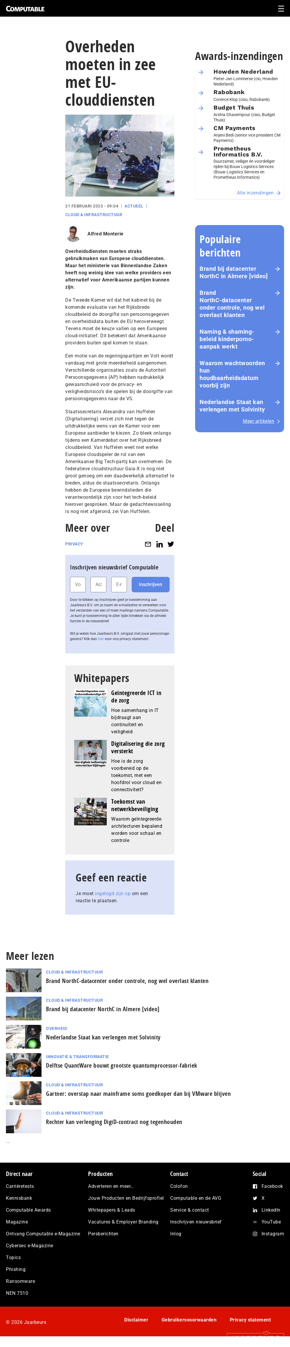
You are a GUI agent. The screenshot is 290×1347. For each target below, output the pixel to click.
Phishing (16, 1269)
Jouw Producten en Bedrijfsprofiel (126, 1198)
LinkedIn (271, 1210)
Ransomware (20, 1281)
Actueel (134, 206)
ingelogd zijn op (112, 893)
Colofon (179, 1186)
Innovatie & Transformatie (77, 1056)
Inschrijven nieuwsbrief (196, 1222)
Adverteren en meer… (111, 1186)
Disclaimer (136, 1320)
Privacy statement (250, 1320)
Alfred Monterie (105, 234)
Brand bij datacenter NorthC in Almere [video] (234, 272)
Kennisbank (19, 1198)
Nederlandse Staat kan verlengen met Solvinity (232, 405)
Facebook (272, 1186)
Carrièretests (20, 1186)
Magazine (17, 1222)
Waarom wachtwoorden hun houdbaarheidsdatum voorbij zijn (232, 374)
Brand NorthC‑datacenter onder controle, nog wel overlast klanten (232, 304)
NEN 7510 (17, 1293)
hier (101, 639)
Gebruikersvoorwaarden (189, 1320)
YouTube (271, 1222)
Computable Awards (28, 1210)
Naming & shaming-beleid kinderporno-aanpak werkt (227, 339)
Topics (13, 1257)
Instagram (273, 1234)
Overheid (56, 1028)
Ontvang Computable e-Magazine (43, 1234)
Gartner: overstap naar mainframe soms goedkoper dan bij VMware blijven (138, 1094)
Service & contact (189, 1210)
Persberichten (103, 1234)
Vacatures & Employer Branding (123, 1222)
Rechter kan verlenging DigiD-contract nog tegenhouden (114, 1122)
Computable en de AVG (195, 1198)
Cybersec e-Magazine (29, 1245)
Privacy (74, 544)
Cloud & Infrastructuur (93, 214)
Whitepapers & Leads (111, 1210)
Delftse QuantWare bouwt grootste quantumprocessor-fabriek (121, 1065)
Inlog (175, 1234)
